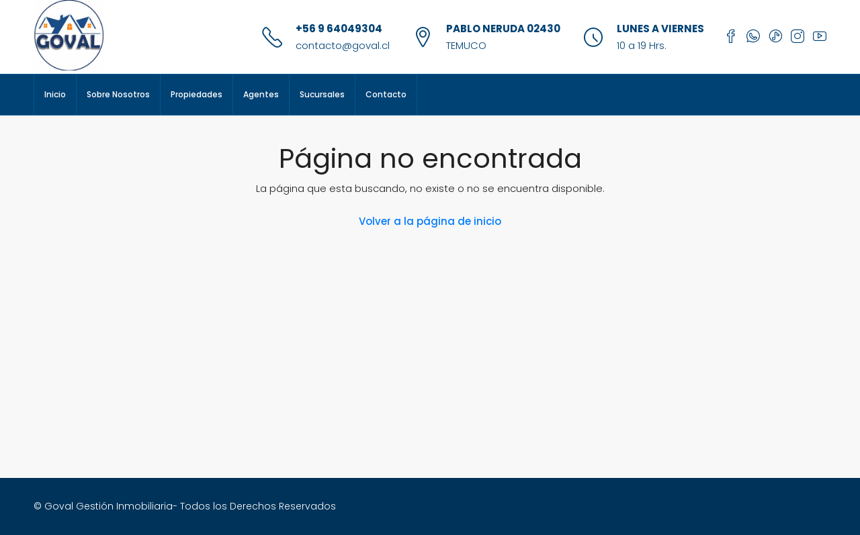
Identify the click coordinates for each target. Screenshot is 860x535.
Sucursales (322, 94)
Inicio (55, 94)
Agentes (261, 94)
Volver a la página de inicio (430, 221)
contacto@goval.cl (343, 45)
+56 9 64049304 (339, 28)
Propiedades (196, 94)
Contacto (386, 94)
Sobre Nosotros (118, 94)
